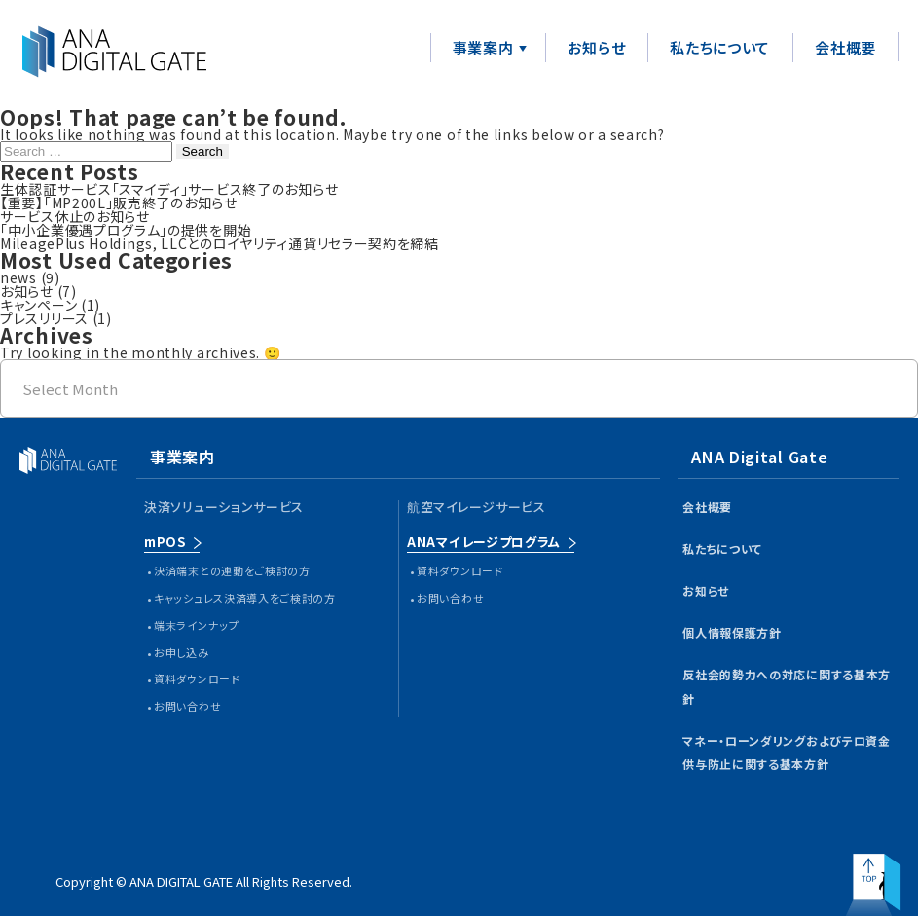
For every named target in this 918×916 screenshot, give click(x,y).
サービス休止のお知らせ (75, 216)
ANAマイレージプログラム (484, 541)
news (18, 277)
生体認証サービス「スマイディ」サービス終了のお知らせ (169, 189)
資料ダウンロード (197, 678)
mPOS (165, 541)
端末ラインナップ (196, 625)
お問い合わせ (187, 706)
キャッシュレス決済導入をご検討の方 (245, 597)
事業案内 (483, 47)
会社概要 (845, 47)
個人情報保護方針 (732, 632)
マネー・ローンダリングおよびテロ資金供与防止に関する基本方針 (786, 752)
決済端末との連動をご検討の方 (232, 570)
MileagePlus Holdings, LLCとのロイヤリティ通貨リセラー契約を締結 (219, 243)
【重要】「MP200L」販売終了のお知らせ (119, 202)
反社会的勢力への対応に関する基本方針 (786, 686)
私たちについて (720, 47)
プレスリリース (44, 318)
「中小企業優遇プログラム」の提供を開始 (125, 229)
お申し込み (181, 652)
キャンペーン (38, 304)
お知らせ (596, 47)
